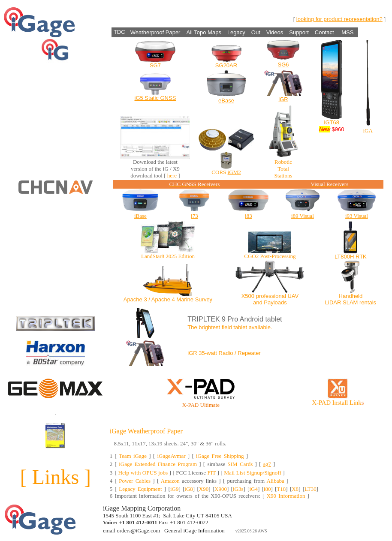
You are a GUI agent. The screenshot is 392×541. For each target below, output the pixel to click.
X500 (247, 296)
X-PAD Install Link (337, 402)
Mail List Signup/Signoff (252, 472)
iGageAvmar (171, 456)
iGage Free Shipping (220, 456)
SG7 (155, 65)
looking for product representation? (339, 19)
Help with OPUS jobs (143, 472)
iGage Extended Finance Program (158, 464)
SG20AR (226, 65)
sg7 (267, 464)
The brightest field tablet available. (229, 327)
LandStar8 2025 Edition (168, 256)
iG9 (174, 489)
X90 (203, 489)
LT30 (311, 489)
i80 (267, 489)
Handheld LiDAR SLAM (343, 299)
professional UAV (277, 296)
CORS (218, 172)
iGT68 (331, 122)
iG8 (188, 489)
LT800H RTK (351, 256)
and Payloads (270, 302)
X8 (295, 489)
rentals (367, 302)
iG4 (253, 489)
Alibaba (275, 481)
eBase (226, 100)
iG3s (238, 489)
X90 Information (286, 496)
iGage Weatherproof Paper (146, 431)
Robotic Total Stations (283, 169)
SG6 (283, 64)
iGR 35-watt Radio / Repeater (224, 353)
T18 (281, 489)
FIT (211, 472)
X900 (220, 489)
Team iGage (133, 456)
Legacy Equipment (140, 489)
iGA (367, 130)
